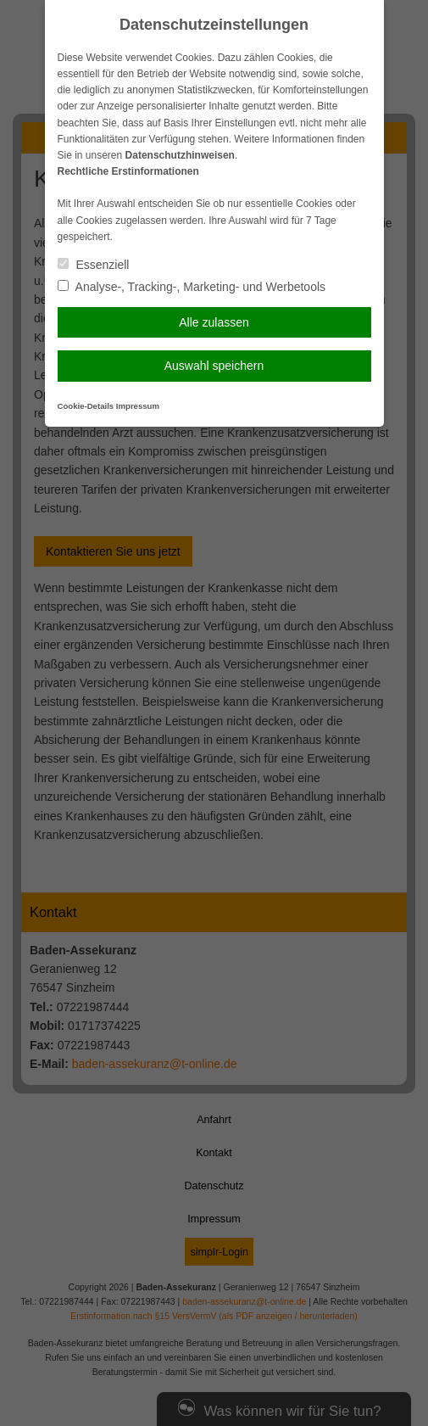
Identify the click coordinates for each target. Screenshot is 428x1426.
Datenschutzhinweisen (180, 155)
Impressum (137, 406)
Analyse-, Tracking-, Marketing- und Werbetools (192, 287)
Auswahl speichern (214, 365)
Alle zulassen (214, 322)
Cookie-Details (86, 406)
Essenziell (94, 264)
